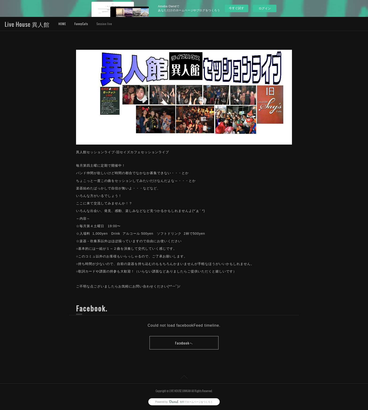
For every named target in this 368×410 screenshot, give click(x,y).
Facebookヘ (184, 343)
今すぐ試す (236, 8)
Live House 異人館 (27, 24)
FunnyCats (81, 24)
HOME (62, 24)
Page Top (184, 377)
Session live (104, 24)
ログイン (265, 8)
